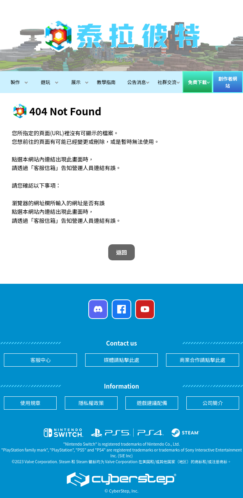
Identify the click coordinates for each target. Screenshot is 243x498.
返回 (121, 252)
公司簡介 (212, 403)
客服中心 (40, 360)
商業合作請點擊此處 (202, 360)
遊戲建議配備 (152, 403)
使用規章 (30, 403)
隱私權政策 (91, 403)
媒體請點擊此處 (121, 360)
